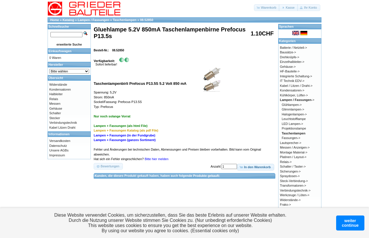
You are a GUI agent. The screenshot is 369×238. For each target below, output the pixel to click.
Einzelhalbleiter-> (292, 61)
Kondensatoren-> (292, 90)
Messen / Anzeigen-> (295, 147)
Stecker (54, 118)
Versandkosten (59, 141)
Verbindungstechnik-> (295, 190)
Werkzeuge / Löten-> (294, 195)
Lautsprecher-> (290, 143)
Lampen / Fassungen (93, 20)
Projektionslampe (294, 128)
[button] (267, 7)
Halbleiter (56, 94)
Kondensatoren (60, 89)
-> (297, 100)
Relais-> (286, 162)
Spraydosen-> (290, 176)
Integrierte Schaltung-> (296, 76)
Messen (55, 103)
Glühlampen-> (292, 104)
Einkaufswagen (59, 51)
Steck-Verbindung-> (294, 181)
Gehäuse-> (288, 66)
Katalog (68, 20)
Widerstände (58, 84)
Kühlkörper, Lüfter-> (294, 95)
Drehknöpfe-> (289, 57)
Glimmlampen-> (293, 109)
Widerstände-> (290, 200)
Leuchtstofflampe (294, 119)
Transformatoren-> (293, 185)
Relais (53, 99)
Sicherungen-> (290, 171)
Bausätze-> (288, 52)
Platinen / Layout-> (293, 157)
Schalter (55, 113)
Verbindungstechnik (63, 122)
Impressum (57, 155)
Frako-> (285, 204)
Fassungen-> (291, 138)
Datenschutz (58, 145)
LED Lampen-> (292, 123)
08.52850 (146, 20)
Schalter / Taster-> (293, 166)
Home (54, 20)
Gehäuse (55, 108)
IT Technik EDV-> (292, 81)
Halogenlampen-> (294, 114)
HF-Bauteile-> (290, 71)
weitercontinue (350, 223)
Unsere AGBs (59, 150)
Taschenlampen (124, 20)
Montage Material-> (293, 152)
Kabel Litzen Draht (62, 127)
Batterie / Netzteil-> (293, 47)
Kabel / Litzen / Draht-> (296, 85)
